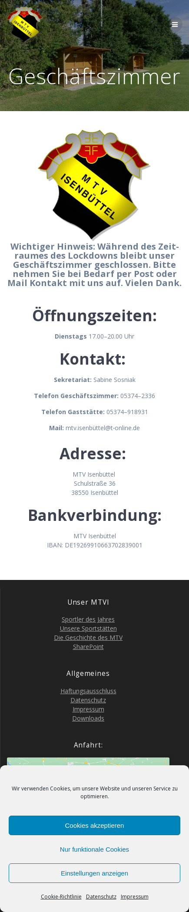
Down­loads (88, 718)
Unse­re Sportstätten (88, 628)
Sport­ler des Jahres (88, 619)
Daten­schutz (101, 896)
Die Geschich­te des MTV (88, 637)
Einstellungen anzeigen (94, 873)
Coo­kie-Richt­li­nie (61, 896)
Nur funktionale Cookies (94, 849)
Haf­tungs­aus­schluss (88, 691)
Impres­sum (135, 896)
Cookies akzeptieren (94, 825)
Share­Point (88, 646)
